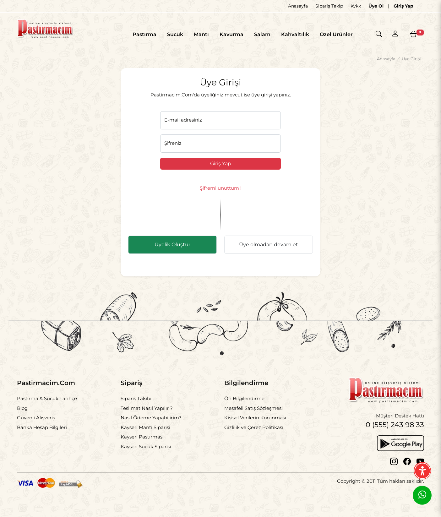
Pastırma (141, 34)
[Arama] (377, 35)
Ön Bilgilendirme (244, 404)
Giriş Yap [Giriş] (403, 6)
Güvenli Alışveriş (36, 424)
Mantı (197, 34)
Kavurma (228, 34)
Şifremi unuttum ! (221, 194)
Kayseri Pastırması (142, 443)
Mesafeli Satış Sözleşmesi (253, 414)
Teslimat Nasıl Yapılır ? (147, 414)
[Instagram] (394, 468)
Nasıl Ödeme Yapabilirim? (151, 424)
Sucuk (171, 34)
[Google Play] (400, 449)
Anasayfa (298, 6)
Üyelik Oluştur (172, 250)
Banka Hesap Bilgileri (42, 433)
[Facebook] (407, 468)
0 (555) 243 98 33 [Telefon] (393, 431)
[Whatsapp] (422, 496)
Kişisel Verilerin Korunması (255, 424)
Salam (258, 34)
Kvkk (356, 6)
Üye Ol (376, 6)
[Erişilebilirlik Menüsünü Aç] (422, 470)
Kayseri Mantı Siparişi (145, 433)
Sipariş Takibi (136, 404)
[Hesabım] (395, 34)
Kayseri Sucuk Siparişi (146, 452)
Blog (22, 414)
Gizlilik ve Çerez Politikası (253, 433)
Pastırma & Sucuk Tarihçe (47, 404)
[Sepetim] (413, 34)
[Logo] (55, 32)
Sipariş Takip (329, 6)
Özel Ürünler (332, 34)
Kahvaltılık (291, 34)
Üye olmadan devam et (268, 250)
